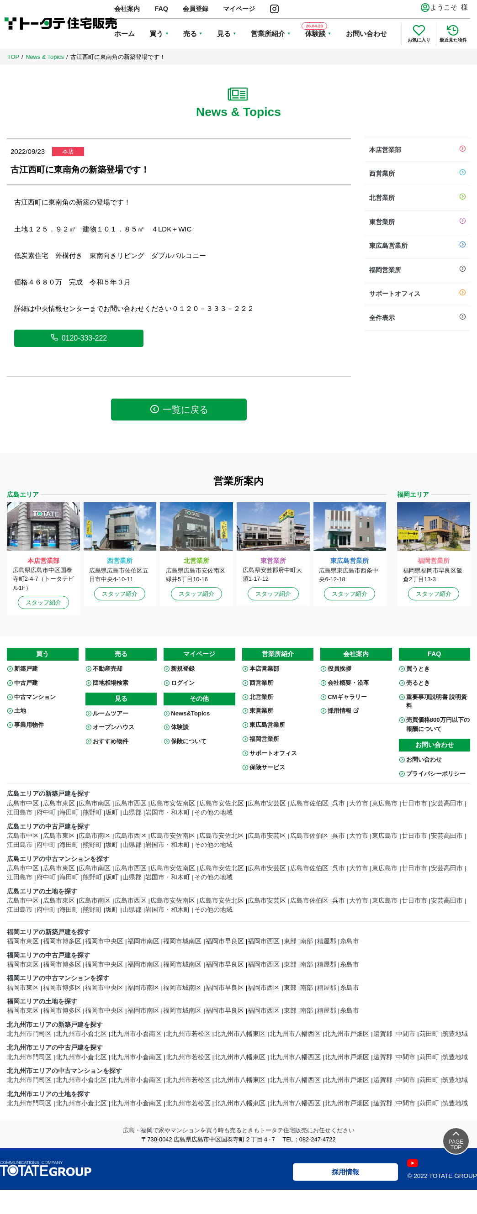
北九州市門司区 (29, 1033)
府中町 (46, 812)
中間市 (405, 1033)
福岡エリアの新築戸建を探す (48, 932)
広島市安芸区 (267, 803)
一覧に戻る (179, 409)
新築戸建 (26, 668)
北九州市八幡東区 (239, 1033)
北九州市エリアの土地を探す (48, 1094)
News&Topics (190, 713)
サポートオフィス (417, 294)
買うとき (418, 668)
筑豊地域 (455, 1033)
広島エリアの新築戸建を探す (48, 793)
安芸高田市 (447, 803)
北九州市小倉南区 (136, 1033)
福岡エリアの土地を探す (42, 1001)
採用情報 (343, 710)
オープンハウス (113, 727)
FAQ (161, 8)
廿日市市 (414, 803)
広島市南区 (95, 803)
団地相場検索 (110, 682)
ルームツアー (110, 713)
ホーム (124, 33)
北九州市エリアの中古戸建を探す (55, 1047)
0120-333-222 (79, 338)
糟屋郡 (326, 941)
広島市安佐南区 (172, 803)
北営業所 (417, 198)
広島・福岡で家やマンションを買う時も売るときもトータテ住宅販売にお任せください (239, 1130)
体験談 (180, 727)
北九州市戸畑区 (346, 1033)
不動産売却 (107, 668)
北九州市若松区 (188, 1033)
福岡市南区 (143, 941)
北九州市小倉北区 (81, 1033)
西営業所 (417, 174)
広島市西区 (131, 803)
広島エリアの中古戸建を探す (48, 826)
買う (156, 33)
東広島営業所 (417, 246)
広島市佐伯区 (309, 803)
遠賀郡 (382, 1033)
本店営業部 (417, 150)
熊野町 (92, 812)
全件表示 (417, 318)
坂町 (112, 812)
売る (190, 33)
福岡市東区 (23, 941)
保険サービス (267, 767)
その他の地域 (213, 812)
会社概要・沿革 (348, 682)
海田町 (69, 812)
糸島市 (349, 941)
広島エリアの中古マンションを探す (58, 859)
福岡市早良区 (225, 941)
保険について (189, 741)
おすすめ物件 (110, 741)
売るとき (418, 682)
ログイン (183, 682)
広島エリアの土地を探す (42, 891)
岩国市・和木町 (167, 812)
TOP (13, 56)
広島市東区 (59, 803)
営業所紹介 (268, 33)
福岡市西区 (264, 941)
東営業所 (417, 222)
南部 (306, 941)
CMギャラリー (347, 697)
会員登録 (195, 8)
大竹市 (358, 803)
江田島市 (19, 812)
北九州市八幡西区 (295, 1033)
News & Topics (45, 56)
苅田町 (429, 1033)
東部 (290, 941)
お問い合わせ (366, 33)
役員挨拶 (339, 668)
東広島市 (385, 803)
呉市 (338, 803)
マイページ (239, 8)
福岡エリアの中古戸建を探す (48, 955)
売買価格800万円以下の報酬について (438, 724)
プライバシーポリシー (436, 773)
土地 (20, 710)
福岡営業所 (417, 270)
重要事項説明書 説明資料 (436, 701)
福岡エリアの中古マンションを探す (58, 978)
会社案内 (127, 8)
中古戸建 (26, 682)
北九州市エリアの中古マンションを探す (64, 1070)
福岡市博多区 (62, 941)
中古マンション (35, 697)
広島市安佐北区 (221, 803)
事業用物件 (29, 724)
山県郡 (132, 812)
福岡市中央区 (104, 941)
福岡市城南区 (182, 941)
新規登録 (183, 668)
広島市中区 (23, 803)
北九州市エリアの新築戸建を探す (55, 1024)
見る (224, 33)
